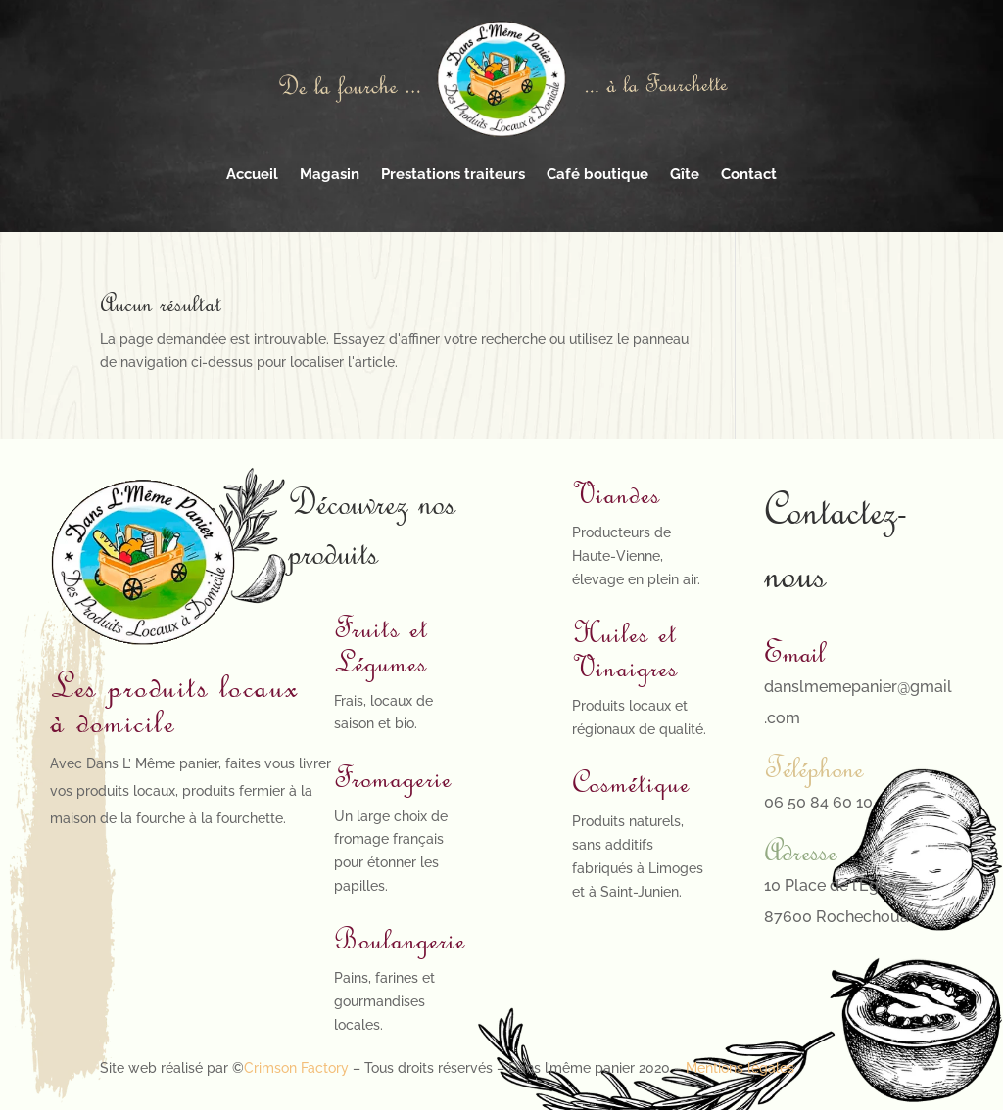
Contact (749, 174)
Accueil (252, 174)
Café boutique (597, 174)
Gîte (684, 174)
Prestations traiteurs (453, 174)
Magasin (329, 174)
